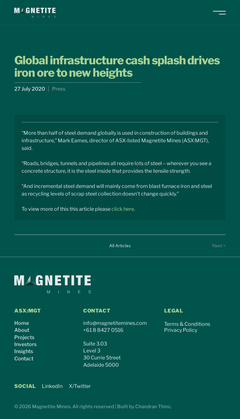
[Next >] (213, 245)
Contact (23, 359)
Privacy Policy (180, 330)
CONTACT (96, 311)
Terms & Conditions (187, 324)
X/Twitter (80, 386)
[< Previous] (27, 245)
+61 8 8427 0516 (103, 330)
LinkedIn (52, 386)
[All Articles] (120, 245)
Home (21, 323)
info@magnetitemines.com (115, 323)
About (21, 330)
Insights (23, 351)
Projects (24, 337)
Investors (25, 344)
